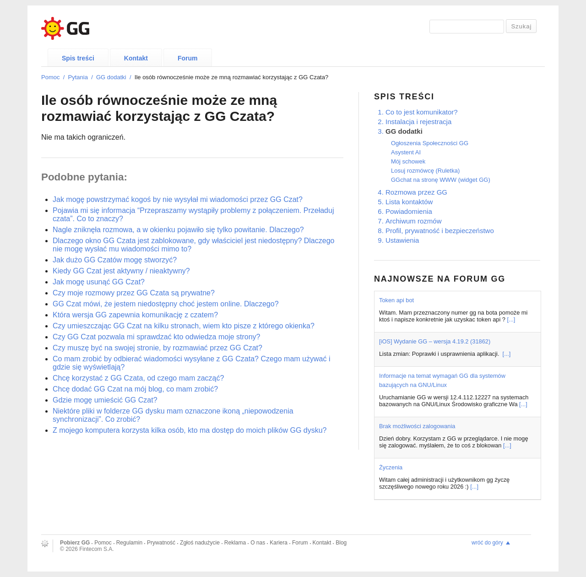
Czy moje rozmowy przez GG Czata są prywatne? (134, 293)
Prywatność (161, 542)
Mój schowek (408, 161)
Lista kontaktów (409, 202)
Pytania (78, 77)
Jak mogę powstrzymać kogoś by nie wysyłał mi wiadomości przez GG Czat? (178, 199)
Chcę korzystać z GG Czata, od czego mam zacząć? (138, 378)
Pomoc (50, 77)
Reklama (235, 542)
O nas (257, 542)
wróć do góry (487, 542)
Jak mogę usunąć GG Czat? (99, 282)
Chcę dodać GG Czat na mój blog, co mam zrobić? (135, 389)
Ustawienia (402, 240)
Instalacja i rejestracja (418, 121)
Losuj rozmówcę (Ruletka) (425, 170)
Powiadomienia (408, 211)
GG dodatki (111, 77)
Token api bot (396, 300)
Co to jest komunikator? (421, 112)
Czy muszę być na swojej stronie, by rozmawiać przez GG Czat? (157, 348)
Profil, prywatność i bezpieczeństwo (439, 230)
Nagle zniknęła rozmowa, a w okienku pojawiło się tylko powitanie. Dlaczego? (178, 230)
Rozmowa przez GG (416, 192)
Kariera (279, 542)
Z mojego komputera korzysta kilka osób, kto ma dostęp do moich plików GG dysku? (189, 430)
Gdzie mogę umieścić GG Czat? (105, 400)
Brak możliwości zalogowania (417, 426)
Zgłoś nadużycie (200, 542)
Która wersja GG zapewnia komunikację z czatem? (135, 315)
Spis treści (78, 58)
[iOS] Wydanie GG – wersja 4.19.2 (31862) (434, 341)
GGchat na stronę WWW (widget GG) (440, 179)
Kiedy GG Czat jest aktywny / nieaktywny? (121, 271)
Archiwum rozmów (413, 221)
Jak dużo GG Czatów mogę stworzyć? (115, 260)
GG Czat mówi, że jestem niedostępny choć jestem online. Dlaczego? (166, 304)
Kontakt (136, 58)
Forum (188, 58)
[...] (511, 319)
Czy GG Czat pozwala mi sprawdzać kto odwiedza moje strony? (156, 337)
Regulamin (129, 542)
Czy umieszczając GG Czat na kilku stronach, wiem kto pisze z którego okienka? (184, 326)
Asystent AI (406, 152)
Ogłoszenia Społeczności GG (429, 143)
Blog (341, 542)
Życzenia (390, 467)
